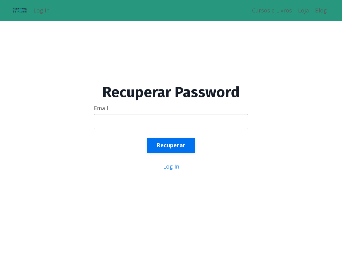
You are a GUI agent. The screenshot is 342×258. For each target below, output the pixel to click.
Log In (41, 10)
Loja (303, 10)
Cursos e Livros (272, 10)
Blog (321, 10)
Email (101, 108)
